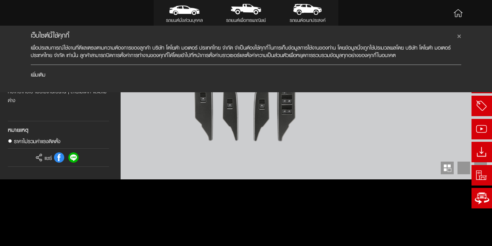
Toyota (27, 12)
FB (59, 224)
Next (480, 234)
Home (458, 12)
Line (73, 224)
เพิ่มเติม (38, 74)
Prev (463, 234)
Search (477, 12)
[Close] (459, 35)
